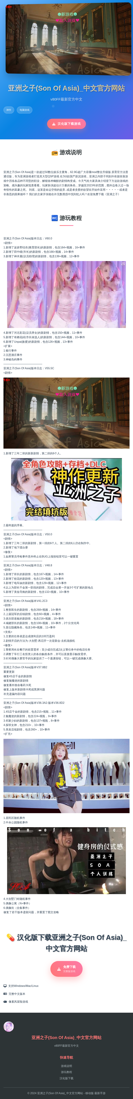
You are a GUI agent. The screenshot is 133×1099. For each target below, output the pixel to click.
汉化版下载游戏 (66, 124)
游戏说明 (66, 1066)
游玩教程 (66, 1072)
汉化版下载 (66, 1078)
